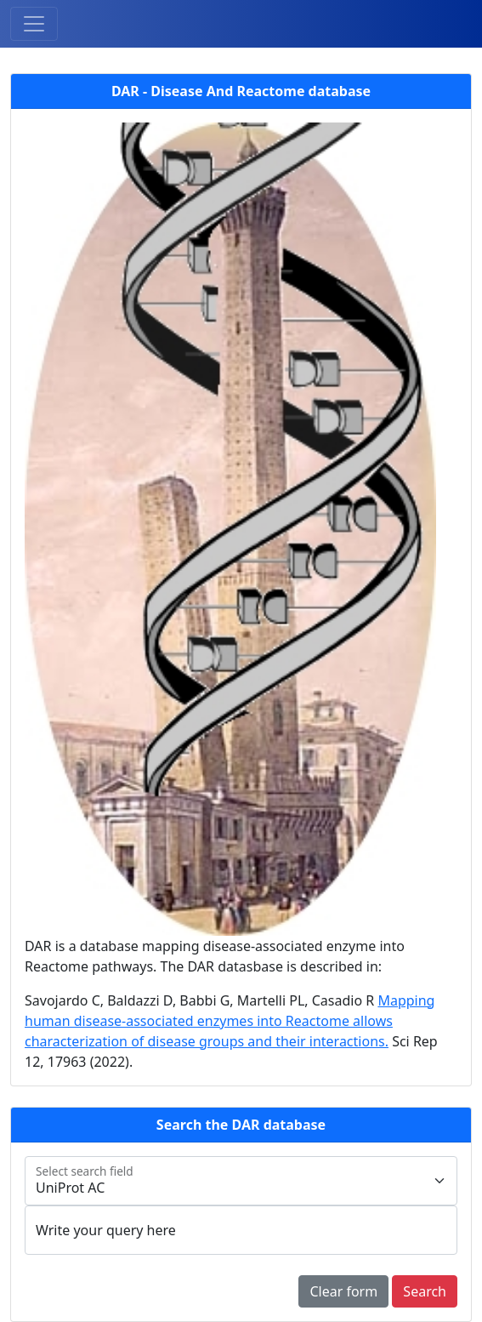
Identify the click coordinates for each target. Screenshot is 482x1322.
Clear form (343, 1291)
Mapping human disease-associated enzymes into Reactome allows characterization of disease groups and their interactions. (229, 1021)
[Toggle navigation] (34, 24)
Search (424, 1291)
